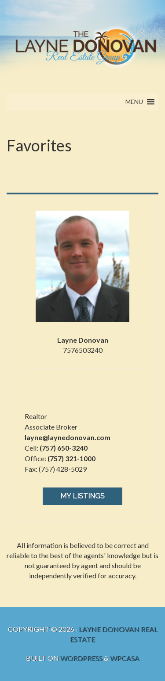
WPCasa (124, 658)
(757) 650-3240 (64, 448)
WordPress (81, 658)
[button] (134, 102)
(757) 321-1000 (71, 458)
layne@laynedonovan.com (67, 437)
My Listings (82, 496)
